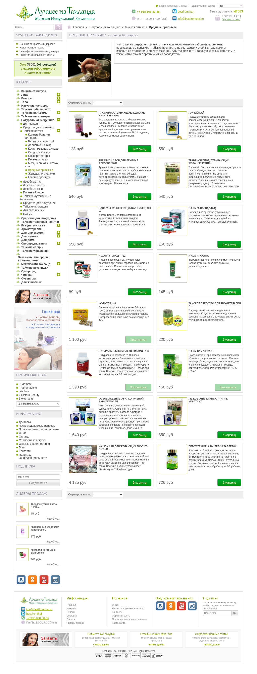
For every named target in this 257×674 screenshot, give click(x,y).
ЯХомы (28, 213)
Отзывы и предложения (34, 443)
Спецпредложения (34, 243)
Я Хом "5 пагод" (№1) (202, 208)
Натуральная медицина (37, 120)
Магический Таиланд (35, 264)
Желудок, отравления (42, 173)
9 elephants (26, 398)
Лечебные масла (34, 185)
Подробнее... (53, 518)
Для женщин (31, 123)
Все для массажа (33, 225)
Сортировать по (80, 102)
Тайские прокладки (35, 206)
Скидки (71, 612)
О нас (22, 433)
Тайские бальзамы (34, 112)
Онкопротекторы (39, 155)
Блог (22, 447)
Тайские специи (32, 247)
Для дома (28, 239)
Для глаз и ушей (33, 210)
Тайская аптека (33, 131)
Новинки (71, 608)
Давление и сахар (39, 145)
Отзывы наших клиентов (156, 634)
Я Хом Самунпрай (200, 351)
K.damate (25, 384)
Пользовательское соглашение (39, 429)
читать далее (101, 644)
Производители (31, 375)
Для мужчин (29, 236)
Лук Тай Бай (196, 112)
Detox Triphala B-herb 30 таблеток (212, 446)
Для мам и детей (32, 232)
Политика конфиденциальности (33, 456)
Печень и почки (38, 159)
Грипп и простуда (39, 177)
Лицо (25, 94)
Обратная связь (121, 615)
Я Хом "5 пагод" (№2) (112, 255)
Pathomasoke (28, 387)
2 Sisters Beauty (29, 395)
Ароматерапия (31, 229)
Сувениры (28, 278)
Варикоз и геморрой (41, 141)
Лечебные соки (33, 188)
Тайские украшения (35, 250)
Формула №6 (107, 303)
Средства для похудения (39, 202)
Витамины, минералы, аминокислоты (33, 259)
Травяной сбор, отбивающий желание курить (209, 162)
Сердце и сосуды (39, 152)
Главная (71, 604)
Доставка (25, 422)
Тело (24, 102)
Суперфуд (28, 271)
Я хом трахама (199, 255)
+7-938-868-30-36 (148, 11)
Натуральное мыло (34, 105)
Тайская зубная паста (36, 109)
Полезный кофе (33, 192)
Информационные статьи (211, 634)
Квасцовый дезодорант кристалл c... (45, 528)
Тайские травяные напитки (40, 221)
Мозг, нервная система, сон (42, 164)
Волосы (26, 98)
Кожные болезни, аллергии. (38, 136)
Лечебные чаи (32, 181)
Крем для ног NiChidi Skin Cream (43, 551)
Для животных (31, 282)
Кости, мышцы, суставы (43, 148)
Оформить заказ (231, 19)
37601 (31, 64)
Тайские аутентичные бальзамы (35, 197)
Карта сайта (118, 623)
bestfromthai (185, 11)
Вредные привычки (40, 170)
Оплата (24, 436)
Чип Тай (26, 274)
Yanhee (24, 391)
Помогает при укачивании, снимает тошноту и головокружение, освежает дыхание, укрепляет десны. (215, 263)
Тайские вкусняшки (34, 267)
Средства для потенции (38, 127)
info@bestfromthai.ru (191, 18)
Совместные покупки (32, 440)
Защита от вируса (33, 91)
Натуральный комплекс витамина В (124, 351)
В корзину (139, 149)
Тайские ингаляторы (35, 116)
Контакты (25, 451)
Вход (184, 5)
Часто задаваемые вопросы (37, 425)
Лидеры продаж (31, 494)
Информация (28, 414)
